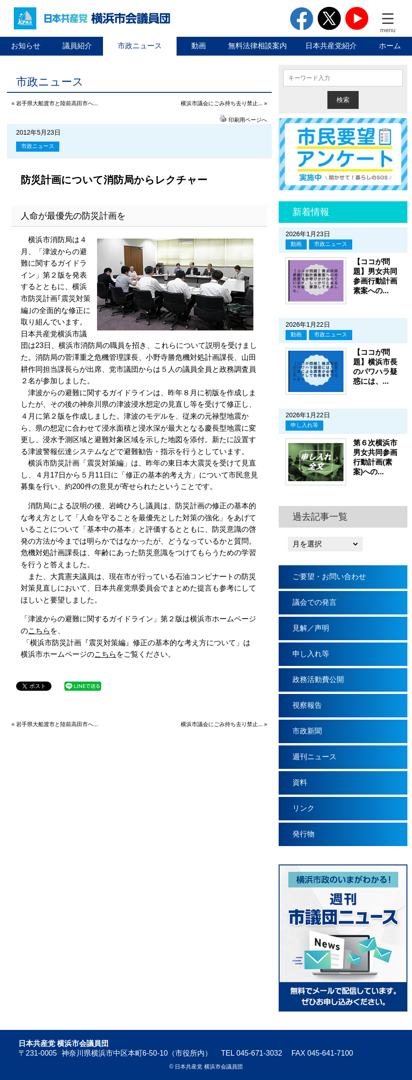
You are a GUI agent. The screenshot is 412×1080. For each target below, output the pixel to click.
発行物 (303, 834)
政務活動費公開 (318, 679)
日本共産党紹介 (331, 46)
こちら (39, 631)
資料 (299, 782)
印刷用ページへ (248, 120)
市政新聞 (307, 731)
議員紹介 (77, 46)
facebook (301, 18)
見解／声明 (310, 628)
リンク (303, 808)
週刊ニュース (314, 757)
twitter (329, 18)
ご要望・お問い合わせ (329, 576)
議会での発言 (314, 602)
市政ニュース (140, 46)
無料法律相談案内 (257, 46)
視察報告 (307, 705)
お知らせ (25, 46)
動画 (198, 46)
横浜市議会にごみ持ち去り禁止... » (224, 103)
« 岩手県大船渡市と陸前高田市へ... (54, 103)
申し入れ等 (304, 425)
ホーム (390, 46)
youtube (356, 18)
